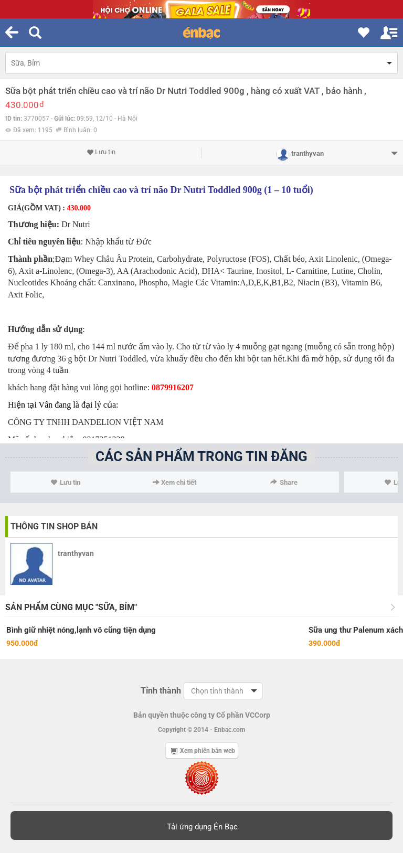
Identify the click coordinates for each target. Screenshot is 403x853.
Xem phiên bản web (203, 750)
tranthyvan (76, 553)
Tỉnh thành (161, 691)
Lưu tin (101, 152)
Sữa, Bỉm (25, 63)
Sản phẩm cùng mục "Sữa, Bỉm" (71, 607)
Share (284, 482)
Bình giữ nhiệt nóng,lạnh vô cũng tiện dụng (81, 630)
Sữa (17, 190)
